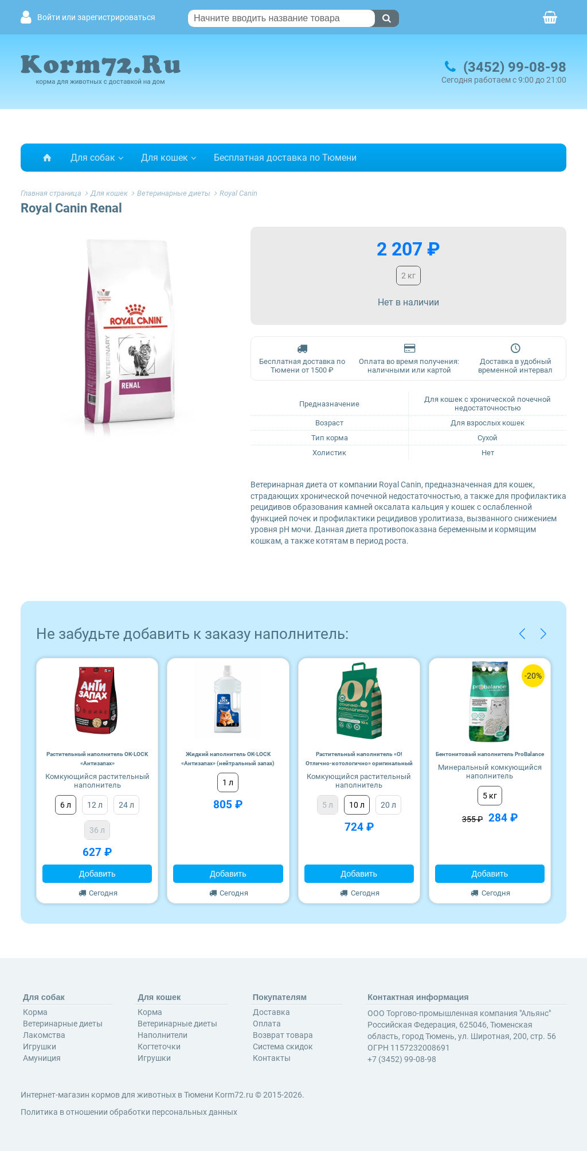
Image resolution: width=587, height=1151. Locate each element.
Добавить (97, 873)
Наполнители (162, 1035)
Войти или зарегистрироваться (96, 17)
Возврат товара (283, 1035)
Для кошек (164, 157)
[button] (522, 633)
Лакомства (44, 1035)
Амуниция (42, 1058)
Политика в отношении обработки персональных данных (129, 1112)
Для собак (93, 157)
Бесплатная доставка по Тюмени (285, 157)
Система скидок (283, 1046)
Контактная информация (418, 997)
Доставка (271, 1012)
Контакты (272, 1058)
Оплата (267, 1023)
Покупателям (280, 997)
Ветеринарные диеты (63, 1023)
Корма (35, 1012)
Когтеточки (159, 1046)
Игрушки (39, 1046)
